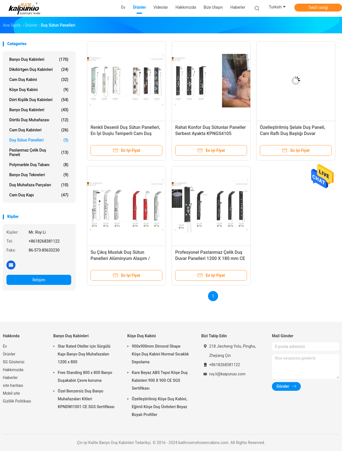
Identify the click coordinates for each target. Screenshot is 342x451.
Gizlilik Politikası (17, 401)
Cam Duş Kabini (38, 79)
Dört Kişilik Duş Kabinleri (38, 100)
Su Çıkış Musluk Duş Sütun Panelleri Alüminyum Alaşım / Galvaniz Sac (120, 258)
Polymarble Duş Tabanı (38, 165)
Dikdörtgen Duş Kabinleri (38, 69)
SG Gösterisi (13, 362)
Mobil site (11, 393)
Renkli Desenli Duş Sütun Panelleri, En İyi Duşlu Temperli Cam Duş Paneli (125, 133)
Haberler (10, 377)
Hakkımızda (13, 370)
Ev (5, 346)
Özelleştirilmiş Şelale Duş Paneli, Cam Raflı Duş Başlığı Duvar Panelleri (292, 133)
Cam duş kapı (38, 195)
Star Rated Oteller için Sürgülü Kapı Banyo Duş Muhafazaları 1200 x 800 (84, 354)
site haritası (13, 385)
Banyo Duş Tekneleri (38, 175)
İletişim (39, 280)
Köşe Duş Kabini (38, 89)
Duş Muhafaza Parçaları (38, 185)
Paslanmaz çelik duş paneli (38, 152)
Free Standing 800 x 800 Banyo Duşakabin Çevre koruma (85, 376)
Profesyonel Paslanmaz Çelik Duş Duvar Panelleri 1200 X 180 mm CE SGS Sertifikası (210, 258)
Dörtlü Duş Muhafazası (38, 120)
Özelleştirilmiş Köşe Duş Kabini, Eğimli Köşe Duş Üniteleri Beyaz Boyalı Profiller (159, 407)
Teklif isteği (318, 7)
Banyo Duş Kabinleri (38, 59)
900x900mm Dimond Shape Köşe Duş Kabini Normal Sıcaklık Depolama (160, 354)
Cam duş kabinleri (38, 130)
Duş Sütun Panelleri (38, 140)
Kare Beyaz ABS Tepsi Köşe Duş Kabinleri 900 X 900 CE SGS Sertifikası (160, 380)
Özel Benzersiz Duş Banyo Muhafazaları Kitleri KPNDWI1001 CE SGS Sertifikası (86, 399)
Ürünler (9, 354)
